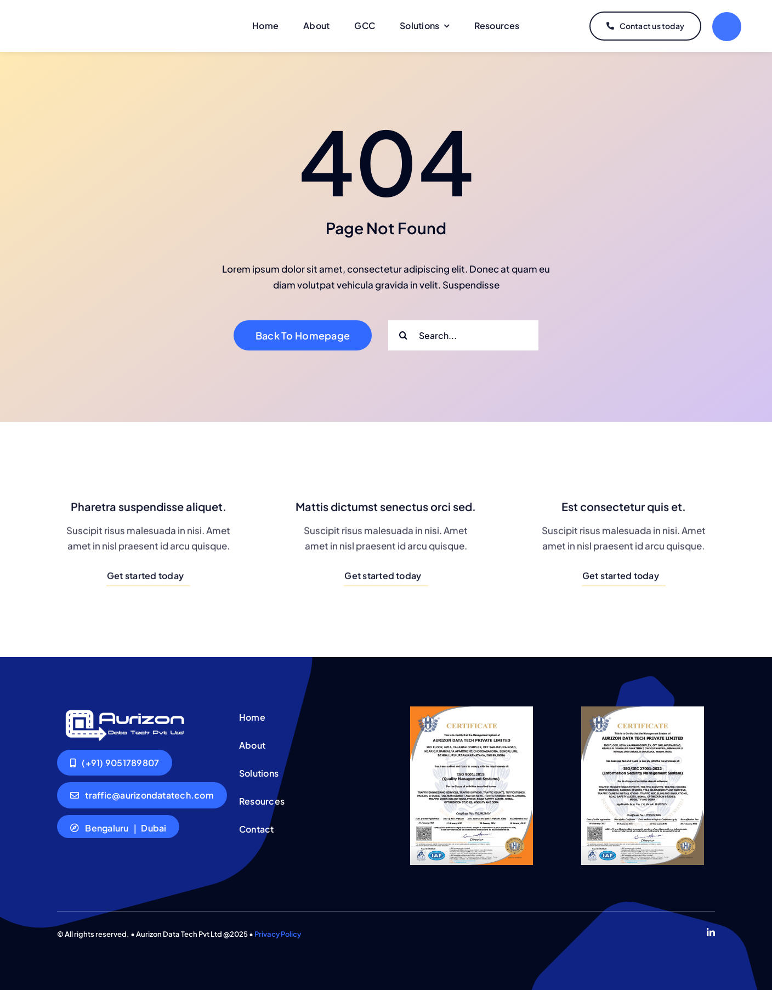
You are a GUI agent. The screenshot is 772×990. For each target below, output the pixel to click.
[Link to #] (726, 26)
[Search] (403, 335)
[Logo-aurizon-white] (124, 711)
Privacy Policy (277, 934)
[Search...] (463, 335)
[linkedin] (711, 932)
